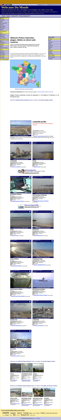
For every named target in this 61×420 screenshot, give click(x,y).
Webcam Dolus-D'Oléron (16, 265)
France (13, 16)
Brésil (2, 41)
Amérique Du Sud (5, 39)
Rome (50, 43)
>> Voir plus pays (4, 59)
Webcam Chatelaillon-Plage (39, 264)
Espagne (3, 19)
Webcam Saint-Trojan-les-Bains (18, 296)
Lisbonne (51, 45)
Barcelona (51, 53)
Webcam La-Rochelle (15, 166)
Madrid (50, 52)
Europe (8, 16)
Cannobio (18, 415)
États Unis (3, 34)
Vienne (50, 91)
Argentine (3, 42)
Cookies (38, 418)
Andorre (19, 413)
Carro (4, 415)
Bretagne (7, 415)
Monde (3, 16)
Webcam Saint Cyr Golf (15, 403)
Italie (2, 21)
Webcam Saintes (14, 380)
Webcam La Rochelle (38, 325)
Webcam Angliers (37, 380)
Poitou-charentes (23, 16)
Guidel (10, 415)
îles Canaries (52, 55)
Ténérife (50, 58)
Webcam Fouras (37, 166)
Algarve (50, 47)
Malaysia (3, 52)
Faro (50, 48)
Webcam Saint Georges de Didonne (41, 200)
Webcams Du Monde (14, 7)
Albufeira (34, 413)
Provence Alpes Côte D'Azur (51, 413)
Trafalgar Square (32, 415)
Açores (37, 413)
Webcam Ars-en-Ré (15, 355)
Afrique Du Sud (4, 47)
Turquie (2, 51)
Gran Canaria (52, 57)
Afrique (2, 44)
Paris (50, 40)
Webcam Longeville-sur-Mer (39, 136)
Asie (1, 49)
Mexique (2, 36)
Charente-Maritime (41, 91)
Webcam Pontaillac (48, 404)
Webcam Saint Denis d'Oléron (17, 201)
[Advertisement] (35, 27)
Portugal (2, 28)
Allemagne (3, 26)
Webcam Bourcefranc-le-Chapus (40, 295)
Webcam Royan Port (38, 235)
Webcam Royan (14, 235)
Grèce (2, 29)
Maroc (2, 46)
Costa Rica (3, 37)
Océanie (2, 56)
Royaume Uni (4, 23)
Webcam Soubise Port (16, 325)
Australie (2, 57)
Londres (50, 42)
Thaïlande (3, 54)
